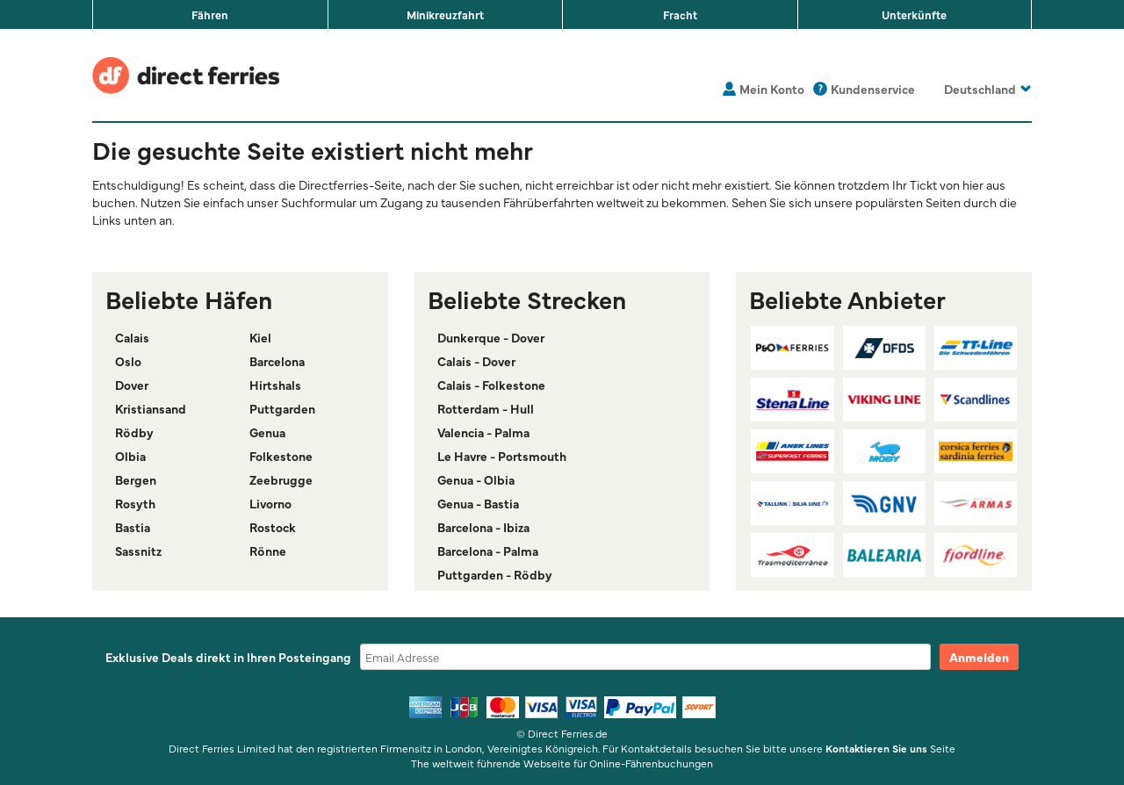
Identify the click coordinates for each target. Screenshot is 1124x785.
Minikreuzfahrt (445, 14)
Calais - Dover (476, 361)
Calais (132, 337)
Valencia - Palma (483, 432)
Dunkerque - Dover (490, 337)
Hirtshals (275, 384)
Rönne (267, 550)
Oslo (128, 361)
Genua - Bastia (478, 503)
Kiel (260, 337)
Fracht (680, 14)
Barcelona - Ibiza (483, 527)
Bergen (135, 479)
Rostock (272, 527)
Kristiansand (150, 408)
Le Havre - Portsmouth (501, 456)
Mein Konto (771, 88)
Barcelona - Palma (487, 550)
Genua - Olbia (476, 479)
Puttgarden (282, 408)
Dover (131, 384)
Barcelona (277, 361)
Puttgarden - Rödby (494, 574)
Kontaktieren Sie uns (876, 748)
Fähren (209, 14)
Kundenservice (873, 88)
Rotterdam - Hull (485, 408)
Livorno (270, 503)
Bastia (132, 527)
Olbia (130, 456)
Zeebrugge (281, 479)
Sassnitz (138, 550)
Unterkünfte (914, 14)
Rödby (134, 432)
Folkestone (281, 456)
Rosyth (135, 503)
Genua (267, 432)
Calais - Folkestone (491, 384)
